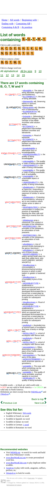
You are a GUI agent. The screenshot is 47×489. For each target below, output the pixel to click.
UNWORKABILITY (30, 182)
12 (7, 75)
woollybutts (27, 338)
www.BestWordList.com (16, 458)
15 (23, 75)
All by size (26, 71)
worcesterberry (29, 347)
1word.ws (10, 468)
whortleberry (28, 244)
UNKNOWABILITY (30, 165)
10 (40, 71)
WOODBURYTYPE (30, 283)
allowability (27, 91)
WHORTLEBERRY (30, 254)
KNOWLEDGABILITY (31, 154)
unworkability (28, 170)
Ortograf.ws (11, 473)
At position (26, 27)
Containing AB (23, 23)
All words (14, 20)
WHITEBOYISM (29, 226)
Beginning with (29, 20)
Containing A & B (10, 27)
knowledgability (29, 148)
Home (5, 20)
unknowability (28, 161)
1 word (26, 425)
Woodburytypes (29, 302)
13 (12, 75)
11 (1, 75)
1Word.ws (4, 394)
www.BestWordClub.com (16, 463)
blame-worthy (28, 108)
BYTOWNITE (28, 126)
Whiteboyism (28, 220)
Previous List (9, 403)
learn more (31, 478)
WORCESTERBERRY (32, 359)
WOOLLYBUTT (29, 333)
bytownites (27, 135)
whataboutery (28, 187)
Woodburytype (29, 265)
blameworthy (28, 101)
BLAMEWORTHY (30, 112)
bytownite (27, 116)
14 (18, 75)
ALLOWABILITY (29, 97)
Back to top (39, 399)
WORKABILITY (29, 378)
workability (27, 366)
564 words (27, 413)
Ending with (7, 23)
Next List (40, 403)
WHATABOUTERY (30, 207)
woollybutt (27, 325)
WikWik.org (36, 392)
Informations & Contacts (14, 485)
